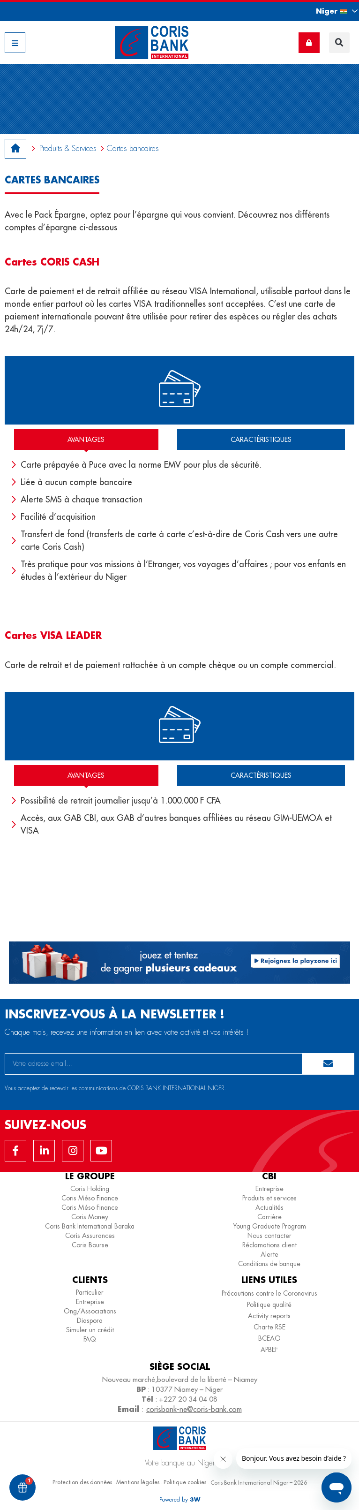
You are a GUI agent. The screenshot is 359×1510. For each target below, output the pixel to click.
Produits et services (269, 1198)
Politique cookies (185, 1482)
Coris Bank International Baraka (90, 1226)
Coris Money (89, 1217)
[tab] (86, 439)
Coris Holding (89, 1188)
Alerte (269, 1254)
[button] (328, 11)
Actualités (269, 1207)
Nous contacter (269, 1235)
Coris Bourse (90, 1245)
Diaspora (90, 1320)
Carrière (269, 1217)
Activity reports (269, 1316)
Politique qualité (269, 1304)
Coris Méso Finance (89, 1198)
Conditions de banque (269, 1264)
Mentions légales (137, 1482)
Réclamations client (269, 1245)
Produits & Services (68, 148)
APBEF (269, 1349)
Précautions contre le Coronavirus (269, 1293)
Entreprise (269, 1188)
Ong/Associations (90, 1311)
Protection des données (82, 1482)
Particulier (90, 1292)
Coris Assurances (90, 1235)
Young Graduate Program (269, 1226)
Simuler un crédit (90, 1330)
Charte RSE (269, 1327)
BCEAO (269, 1338)
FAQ (89, 1339)
